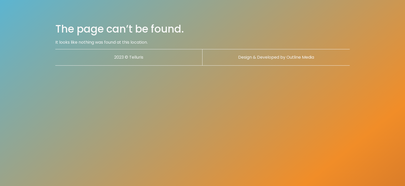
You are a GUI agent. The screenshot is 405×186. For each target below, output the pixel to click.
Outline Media (300, 57)
